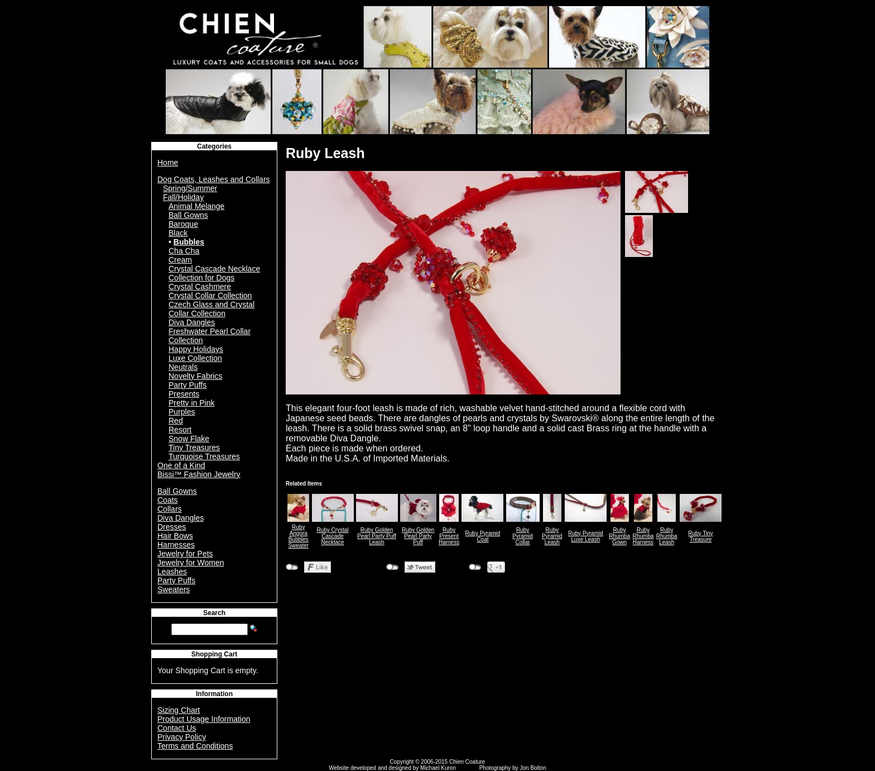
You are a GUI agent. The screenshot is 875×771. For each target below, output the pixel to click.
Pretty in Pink (191, 402)
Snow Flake (189, 438)
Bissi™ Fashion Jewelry (199, 474)
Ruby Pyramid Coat (483, 536)
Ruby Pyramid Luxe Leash (585, 536)
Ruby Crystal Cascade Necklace (332, 536)
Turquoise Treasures (204, 456)
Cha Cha (184, 250)
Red (176, 420)
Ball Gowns (188, 215)
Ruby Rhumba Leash (666, 536)
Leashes (172, 571)
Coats (167, 500)
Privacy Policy (181, 736)
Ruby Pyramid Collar (522, 536)
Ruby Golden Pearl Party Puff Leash (376, 536)
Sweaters (173, 589)
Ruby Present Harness (449, 536)
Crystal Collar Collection (210, 295)
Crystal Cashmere (200, 286)
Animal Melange (196, 206)
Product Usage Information (204, 719)
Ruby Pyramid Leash (552, 536)
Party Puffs (187, 384)
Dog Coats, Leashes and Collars (213, 179)
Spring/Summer (190, 188)
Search (214, 613)
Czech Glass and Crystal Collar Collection (211, 309)
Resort (180, 429)
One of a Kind (181, 465)
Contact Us (176, 728)
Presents (184, 393)
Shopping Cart (214, 654)
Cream (180, 259)
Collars (169, 509)
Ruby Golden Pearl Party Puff (418, 536)
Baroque (183, 224)
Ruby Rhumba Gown (619, 536)
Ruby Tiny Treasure (700, 536)
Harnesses (176, 544)
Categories (214, 146)
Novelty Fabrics (195, 376)
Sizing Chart (178, 710)
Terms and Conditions (195, 745)
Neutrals (183, 367)
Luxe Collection (195, 358)
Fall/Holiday (183, 197)
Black (178, 233)
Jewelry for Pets (185, 553)
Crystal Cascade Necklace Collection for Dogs (214, 273)
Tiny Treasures (194, 447)
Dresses (171, 526)
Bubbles (189, 241)
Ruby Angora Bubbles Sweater (298, 536)
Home (167, 162)
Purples (182, 411)
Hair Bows (175, 535)
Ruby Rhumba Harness (643, 536)
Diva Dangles (192, 322)
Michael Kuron (438, 768)
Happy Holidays (196, 349)
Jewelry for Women (190, 562)
